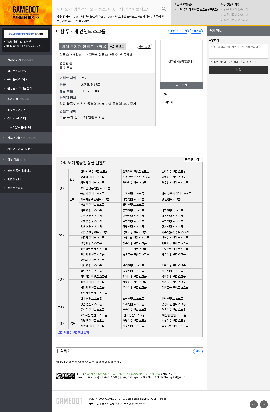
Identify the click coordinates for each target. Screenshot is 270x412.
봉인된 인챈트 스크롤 (174, 276)
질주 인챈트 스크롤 (134, 315)
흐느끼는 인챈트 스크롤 (93, 315)
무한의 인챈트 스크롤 (135, 309)
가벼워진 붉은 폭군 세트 (75, 21)
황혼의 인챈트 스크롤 (92, 260)
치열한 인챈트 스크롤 (92, 183)
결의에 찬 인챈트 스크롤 (94, 171)
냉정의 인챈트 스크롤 (174, 304)
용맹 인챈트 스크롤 (91, 227)
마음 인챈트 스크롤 (172, 216)
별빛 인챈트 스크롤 (91, 243)
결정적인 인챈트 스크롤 (136, 171)
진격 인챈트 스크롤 (133, 326)
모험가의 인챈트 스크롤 (136, 238)
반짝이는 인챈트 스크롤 (175, 238)
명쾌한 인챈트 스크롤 (92, 177)
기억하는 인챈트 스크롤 (93, 276)
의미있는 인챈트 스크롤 (175, 243)
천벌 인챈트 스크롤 (133, 227)
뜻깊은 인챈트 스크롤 (92, 309)
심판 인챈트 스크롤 (91, 271)
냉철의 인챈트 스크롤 (174, 320)
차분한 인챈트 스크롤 (174, 315)
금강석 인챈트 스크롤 (92, 194)
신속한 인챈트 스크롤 (135, 243)
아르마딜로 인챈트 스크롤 (94, 199)
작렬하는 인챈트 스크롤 (93, 249)
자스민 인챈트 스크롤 (92, 205)
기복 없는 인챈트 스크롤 (175, 232)
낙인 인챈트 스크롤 (91, 265)
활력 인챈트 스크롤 (133, 205)
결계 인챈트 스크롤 (91, 299)
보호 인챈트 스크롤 (91, 221)
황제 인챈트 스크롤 (172, 227)
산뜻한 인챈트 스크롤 (135, 282)
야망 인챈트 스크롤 (133, 199)
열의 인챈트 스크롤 (172, 221)
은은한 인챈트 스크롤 (135, 287)
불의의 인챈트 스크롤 (92, 282)
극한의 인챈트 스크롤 (135, 232)
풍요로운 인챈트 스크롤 (136, 254)
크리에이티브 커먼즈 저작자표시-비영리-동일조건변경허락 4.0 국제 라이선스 (123, 374)
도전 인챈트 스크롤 (133, 194)
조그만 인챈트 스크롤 (135, 249)
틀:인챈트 (65, 67)
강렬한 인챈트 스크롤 (92, 320)
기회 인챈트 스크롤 (91, 210)
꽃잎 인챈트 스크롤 (133, 210)
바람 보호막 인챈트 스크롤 (176, 194)
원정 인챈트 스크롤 (133, 271)
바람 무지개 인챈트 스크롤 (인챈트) (198, 9)
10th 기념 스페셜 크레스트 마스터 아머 (128, 17)
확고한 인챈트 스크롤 (174, 254)
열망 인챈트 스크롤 (133, 221)
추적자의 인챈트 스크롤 (175, 326)
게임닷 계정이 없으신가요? (18, 41)
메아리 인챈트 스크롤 (174, 265)
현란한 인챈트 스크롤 (135, 183)
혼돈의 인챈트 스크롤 (174, 309)
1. (163, 102)
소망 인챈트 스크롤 (133, 299)
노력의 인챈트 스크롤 (174, 171)
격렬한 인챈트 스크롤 (135, 320)
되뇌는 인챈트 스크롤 (135, 276)
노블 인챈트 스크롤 (91, 216)
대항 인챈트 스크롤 (133, 216)
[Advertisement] (129, 142)
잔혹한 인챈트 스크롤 (92, 326)
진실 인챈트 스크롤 (172, 271)
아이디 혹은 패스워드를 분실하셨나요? (24, 46)
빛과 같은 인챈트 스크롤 (136, 177)
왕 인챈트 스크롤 (171, 199)
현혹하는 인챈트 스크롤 (175, 183)
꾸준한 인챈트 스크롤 (92, 238)
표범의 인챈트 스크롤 (92, 254)
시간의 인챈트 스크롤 (174, 282)
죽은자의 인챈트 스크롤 (93, 293)
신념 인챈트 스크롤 (172, 299)
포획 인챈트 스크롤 (133, 304)
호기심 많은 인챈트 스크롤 (95, 188)
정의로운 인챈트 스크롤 (175, 287)
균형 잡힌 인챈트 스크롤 (94, 232)
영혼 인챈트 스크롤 (91, 304)
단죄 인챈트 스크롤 (133, 265)
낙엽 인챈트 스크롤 (172, 210)
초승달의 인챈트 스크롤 (175, 249)
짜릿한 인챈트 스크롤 (174, 177)
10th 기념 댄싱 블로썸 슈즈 (87, 17)
